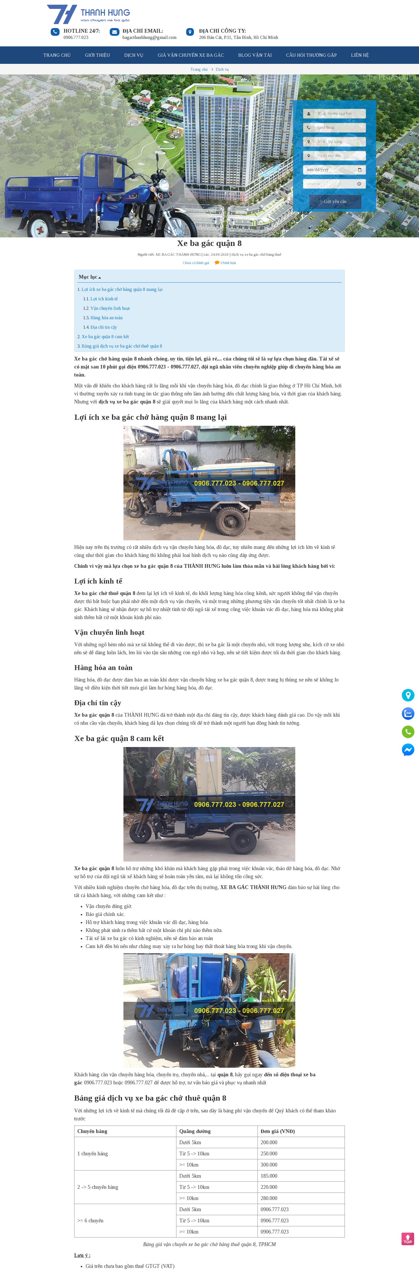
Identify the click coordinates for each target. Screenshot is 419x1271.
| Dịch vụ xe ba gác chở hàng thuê (255, 235)
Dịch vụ (133, 36)
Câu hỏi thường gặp (311, 36)
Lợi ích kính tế (104, 279)
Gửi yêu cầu (335, 182)
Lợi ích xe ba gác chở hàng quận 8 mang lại (122, 270)
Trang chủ (57, 36)
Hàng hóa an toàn (107, 298)
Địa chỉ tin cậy (104, 308)
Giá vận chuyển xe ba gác (191, 36)
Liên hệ (360, 36)
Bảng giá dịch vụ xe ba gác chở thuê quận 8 (122, 326)
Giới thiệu (97, 36)
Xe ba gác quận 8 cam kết (105, 317)
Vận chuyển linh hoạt (110, 289)
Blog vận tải (255, 36)
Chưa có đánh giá (196, 243)
